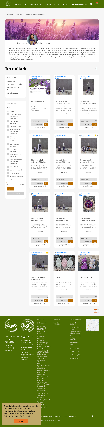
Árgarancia (58, 420)
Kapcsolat (65, 4)
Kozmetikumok (12, 90)
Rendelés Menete (35, 4)
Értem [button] (21, 421)
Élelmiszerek (11, 81)
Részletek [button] (26, 416)
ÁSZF (46, 420)
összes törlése (15, 193)
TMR (25, 4)
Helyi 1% (56, 4)
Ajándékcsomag (12, 93)
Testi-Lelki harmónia (14, 84)
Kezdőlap (9, 15)
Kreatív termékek (13, 87)
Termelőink (47, 4)
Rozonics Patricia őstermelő (37, 77)
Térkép (51, 420)
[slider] (6, 182)
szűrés (10, 189)
